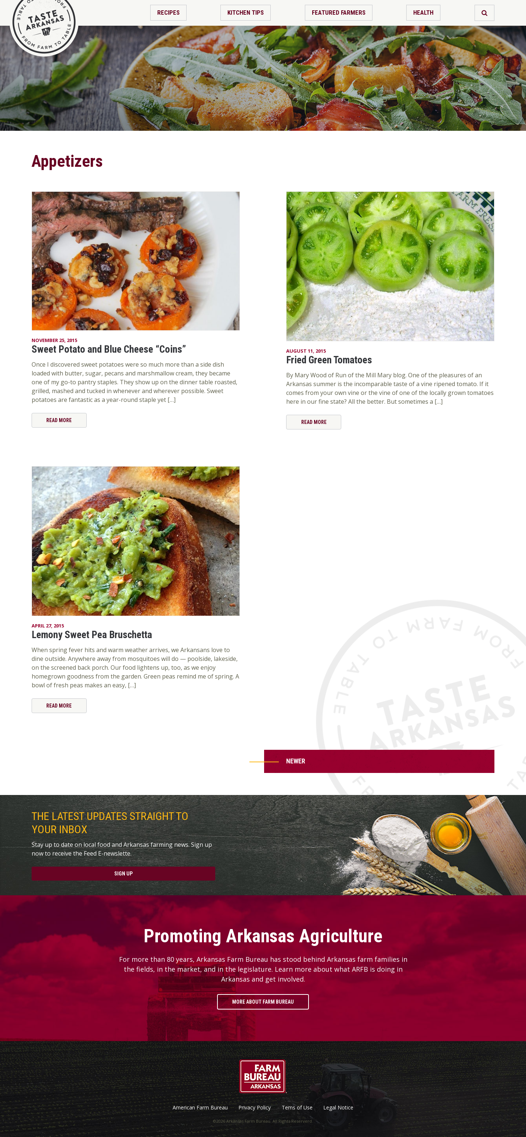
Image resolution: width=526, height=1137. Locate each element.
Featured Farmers (338, 12)
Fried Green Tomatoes (329, 360)
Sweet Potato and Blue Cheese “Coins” (109, 349)
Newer (295, 761)
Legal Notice (338, 1107)
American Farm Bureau (200, 1107)
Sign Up (123, 874)
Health (423, 12)
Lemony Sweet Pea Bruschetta (92, 635)
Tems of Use (297, 1107)
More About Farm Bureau (263, 1002)
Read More (59, 420)
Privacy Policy (254, 1107)
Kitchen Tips (245, 12)
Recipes (168, 12)
